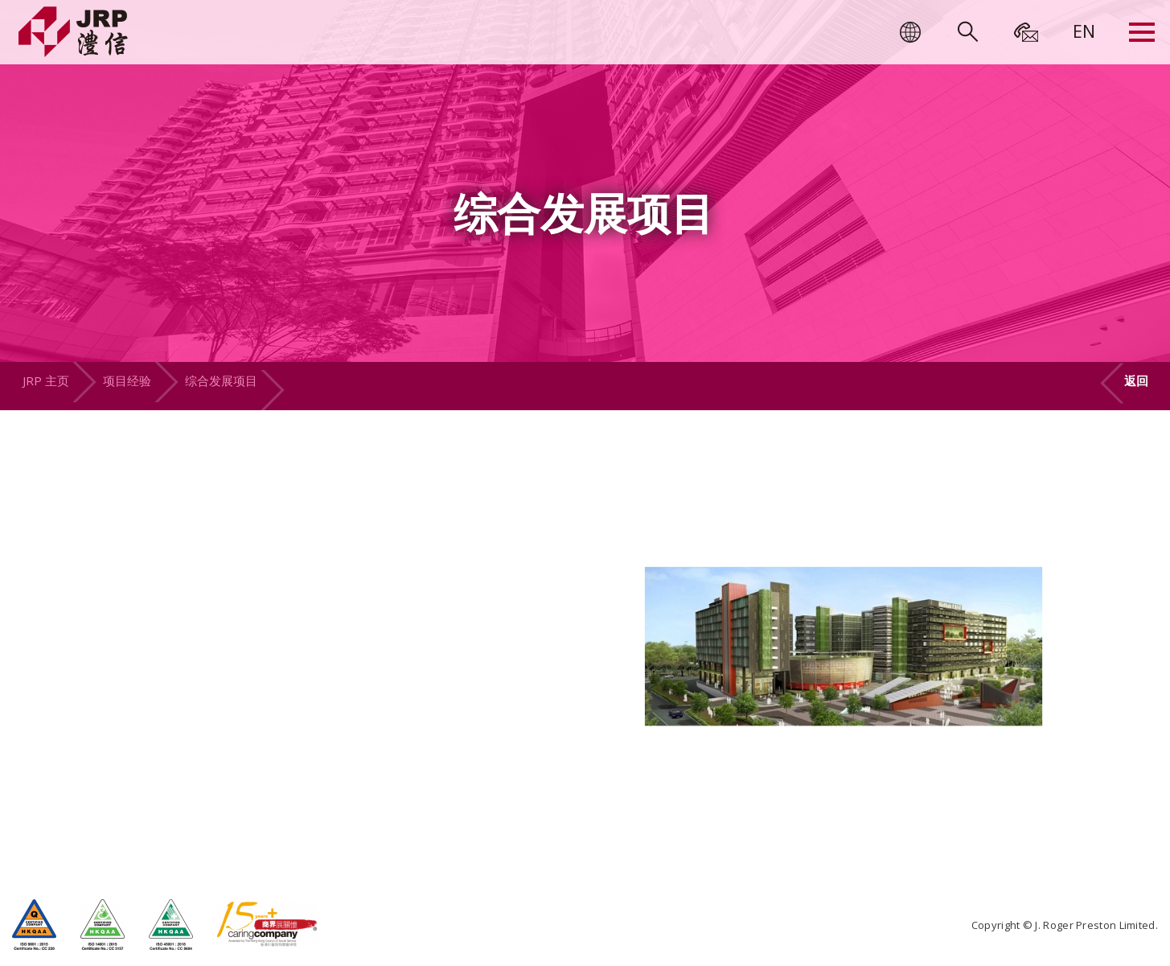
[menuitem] (1084, 31)
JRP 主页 (46, 380)
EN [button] (1084, 31)
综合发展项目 (221, 380)
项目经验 (127, 380)
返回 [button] (1136, 380)
